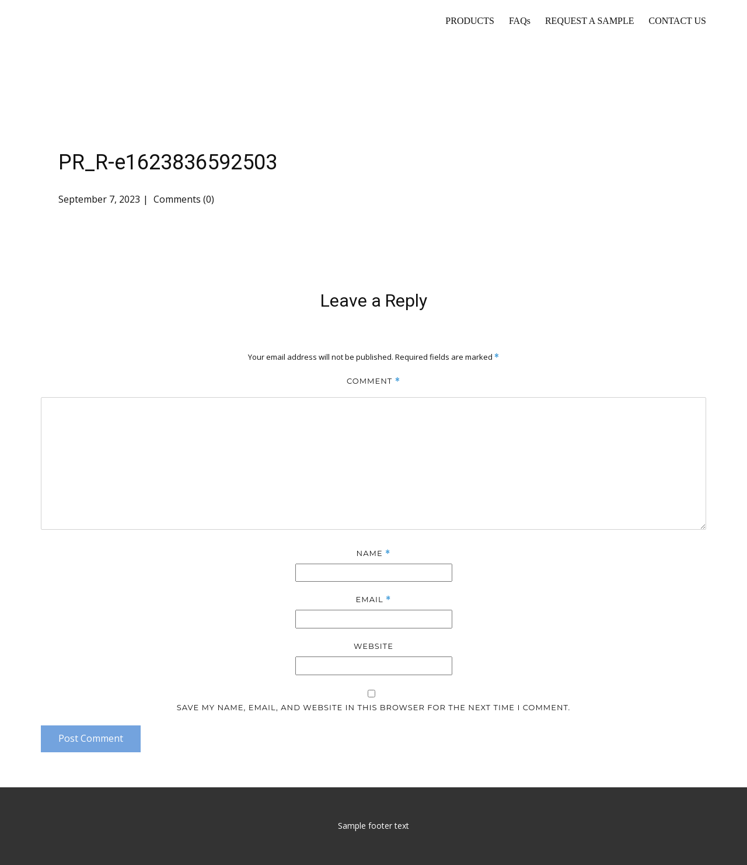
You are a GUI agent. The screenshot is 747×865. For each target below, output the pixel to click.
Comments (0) (182, 199)
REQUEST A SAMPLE (589, 21)
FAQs (519, 21)
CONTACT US (677, 21)
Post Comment (90, 738)
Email (374, 600)
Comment (373, 381)
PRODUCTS (469, 21)
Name (374, 553)
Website (373, 646)
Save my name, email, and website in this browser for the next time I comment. (374, 707)
